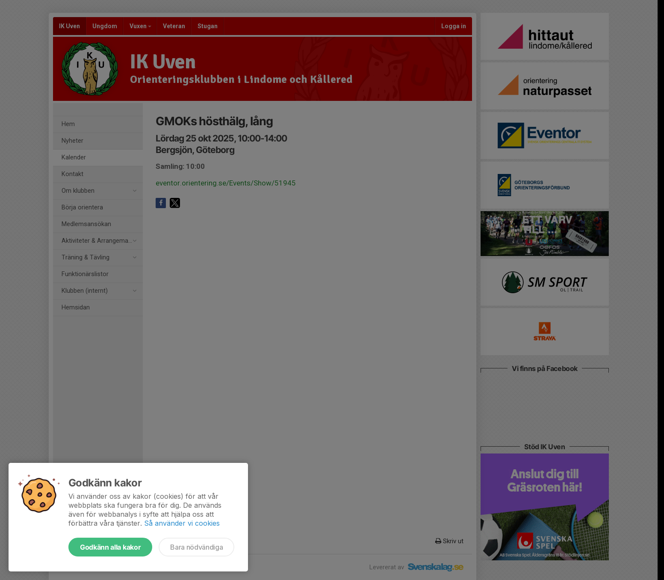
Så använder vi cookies (182, 523)
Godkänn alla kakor (110, 547)
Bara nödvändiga (196, 547)
